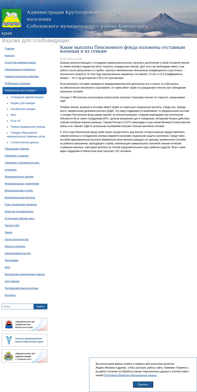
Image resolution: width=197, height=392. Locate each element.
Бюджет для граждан (23, 103)
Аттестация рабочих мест (20, 218)
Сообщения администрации (27, 97)
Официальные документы (20, 69)
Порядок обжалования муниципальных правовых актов (26, 134)
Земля (8, 232)
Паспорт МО (12, 225)
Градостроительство (17, 239)
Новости (9, 55)
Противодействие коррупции (21, 288)
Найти (40, 306)
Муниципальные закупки (19, 176)
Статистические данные (25, 142)
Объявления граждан (23, 109)
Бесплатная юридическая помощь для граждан (25, 278)
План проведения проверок (21, 204)
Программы (11, 260)
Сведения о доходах (17, 155)
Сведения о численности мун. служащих (22, 166)
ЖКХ (13, 114)
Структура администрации (20, 62)
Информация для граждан (20, 90)
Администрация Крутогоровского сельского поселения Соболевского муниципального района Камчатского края (75, 22)
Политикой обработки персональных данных (130, 375)
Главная (9, 48)
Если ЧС (16, 120)
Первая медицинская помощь (28, 126)
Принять (143, 384)
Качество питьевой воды (19, 211)
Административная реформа (22, 76)
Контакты (10, 295)
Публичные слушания (17, 83)
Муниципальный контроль (20, 197)
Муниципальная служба (19, 190)
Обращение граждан (17, 148)
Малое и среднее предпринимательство (18, 250)
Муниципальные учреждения (22, 183)
